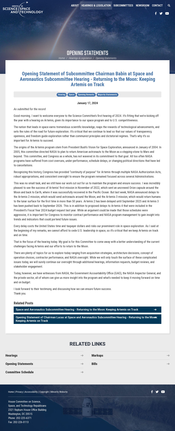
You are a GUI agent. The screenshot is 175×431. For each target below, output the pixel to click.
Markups (97, 355)
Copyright (44, 391)
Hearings (11, 355)
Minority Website (59, 391)
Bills (94, 364)
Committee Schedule (19, 372)
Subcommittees (123, 5)
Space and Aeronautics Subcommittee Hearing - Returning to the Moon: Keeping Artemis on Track (77, 309)
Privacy (19, 391)
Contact (157, 5)
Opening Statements (87, 53)
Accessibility (31, 391)
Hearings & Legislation (96, 5)
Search (168, 5)
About (75, 5)
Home (62, 58)
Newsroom (142, 5)
